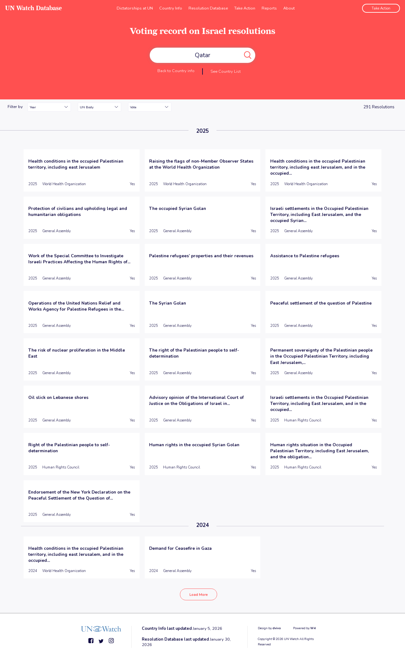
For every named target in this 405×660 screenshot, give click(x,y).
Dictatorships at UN (135, 8)
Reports (269, 8)
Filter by (15, 107)
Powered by (304, 627)
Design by (269, 627)
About (289, 8)
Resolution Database (208, 8)
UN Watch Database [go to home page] (33, 8)
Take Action (244, 8)
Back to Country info (176, 70)
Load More (198, 594)
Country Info (170, 8)
